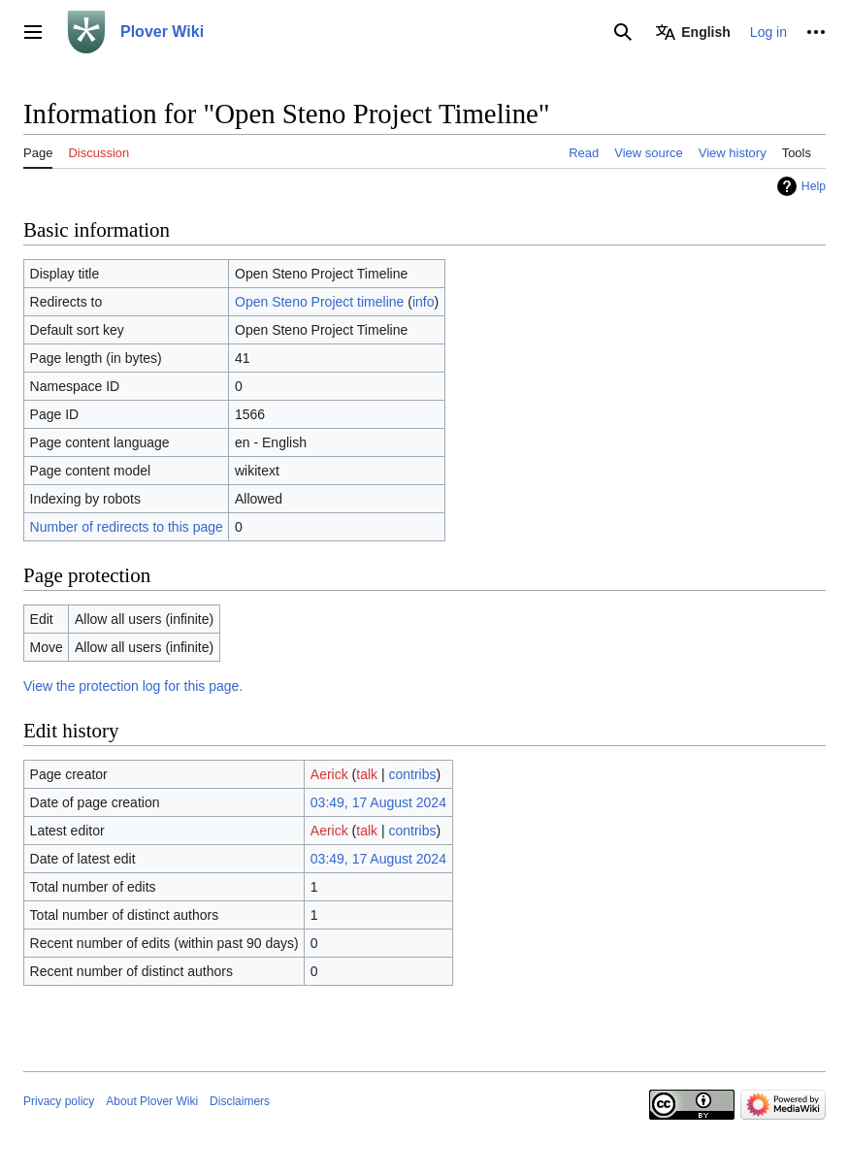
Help (813, 186)
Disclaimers (240, 1101)
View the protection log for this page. (133, 686)
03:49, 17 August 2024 (378, 802)
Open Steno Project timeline (319, 302)
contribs (413, 774)
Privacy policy (58, 1101)
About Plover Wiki (152, 1101)
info (423, 302)
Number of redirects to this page (126, 527)
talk (366, 774)
